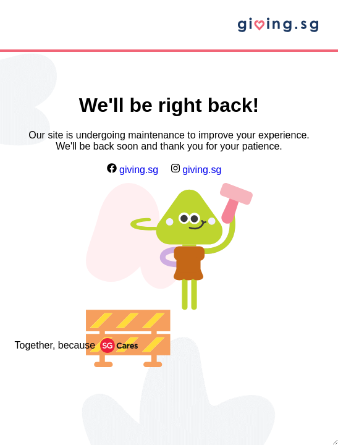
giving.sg (133, 169)
